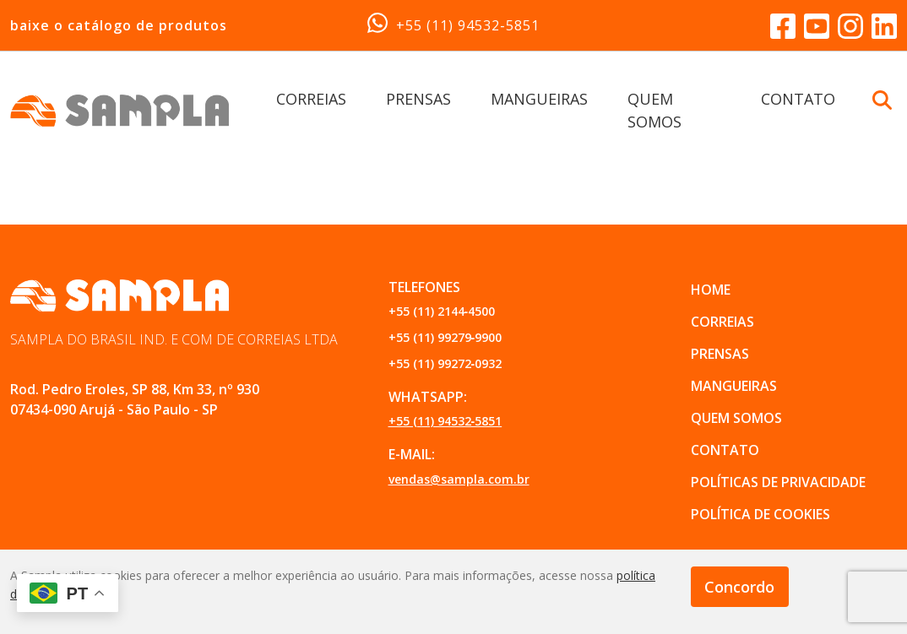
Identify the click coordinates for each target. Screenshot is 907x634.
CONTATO (798, 99)
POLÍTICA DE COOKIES (760, 514)
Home (710, 289)
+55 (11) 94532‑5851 (453, 24)
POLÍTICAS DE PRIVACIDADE (778, 482)
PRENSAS (418, 99)
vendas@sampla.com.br (459, 479)
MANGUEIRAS (539, 99)
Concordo (739, 587)
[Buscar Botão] (882, 99)
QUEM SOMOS (736, 418)
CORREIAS (311, 99)
